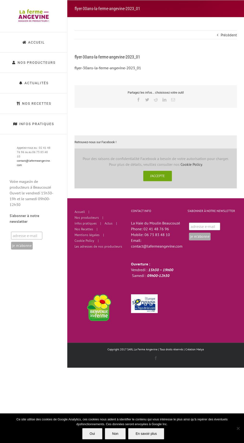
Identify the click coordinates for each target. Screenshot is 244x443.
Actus (109, 223)
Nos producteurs (87, 217)
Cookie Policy (191, 164)
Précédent (229, 34)
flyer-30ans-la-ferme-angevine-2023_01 (108, 67)
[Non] (238, 428)
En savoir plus (146, 434)
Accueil (80, 212)
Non (115, 434)
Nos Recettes (84, 229)
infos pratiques (86, 223)
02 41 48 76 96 (156, 228)
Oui (92, 434)
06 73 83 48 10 (157, 234)
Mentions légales (87, 235)
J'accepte (157, 176)
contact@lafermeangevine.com (156, 246)
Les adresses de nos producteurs (98, 246)
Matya (200, 349)
